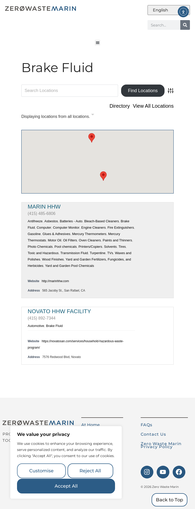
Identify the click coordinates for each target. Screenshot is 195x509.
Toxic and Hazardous (43, 253)
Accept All (66, 486)
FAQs (146, 424)
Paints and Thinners (117, 240)
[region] (66, 463)
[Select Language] (169, 10)
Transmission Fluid (74, 253)
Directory (119, 106)
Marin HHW (44, 206)
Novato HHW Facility (59, 311)
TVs (110, 253)
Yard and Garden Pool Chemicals (69, 266)
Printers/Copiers (90, 247)
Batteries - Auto (71, 221)
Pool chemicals (66, 247)
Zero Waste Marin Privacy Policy (161, 445)
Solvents (110, 247)
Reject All (90, 471)
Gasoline (34, 234)
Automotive (36, 326)
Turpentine (97, 253)
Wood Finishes (53, 259)
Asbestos (51, 221)
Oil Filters (70, 240)
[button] (98, 43)
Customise (41, 471)
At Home (90, 424)
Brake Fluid (54, 326)
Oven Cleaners (90, 240)
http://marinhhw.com (55, 281)
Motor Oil (54, 240)
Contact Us (153, 434)
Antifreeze (35, 221)
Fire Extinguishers (120, 227)
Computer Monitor (66, 227)
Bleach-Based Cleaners (101, 221)
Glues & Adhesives (56, 234)
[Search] (185, 25)
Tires (122, 247)
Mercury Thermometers (89, 234)
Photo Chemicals (40, 247)
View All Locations (153, 106)
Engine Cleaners (93, 227)
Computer (44, 227)
